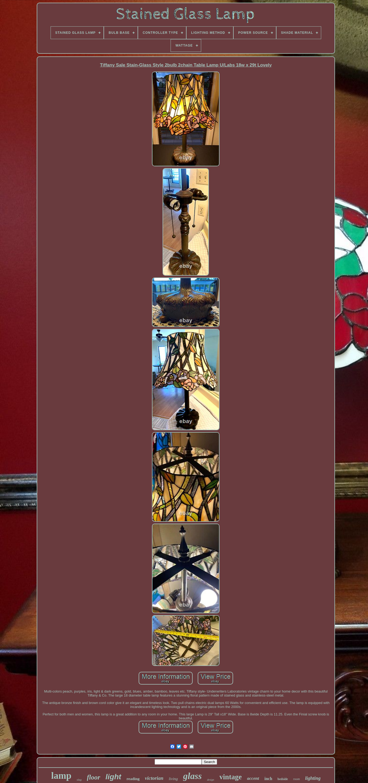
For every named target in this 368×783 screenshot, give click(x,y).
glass (192, 776)
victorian (154, 778)
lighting (313, 778)
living (173, 779)
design (210, 779)
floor (93, 777)
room (296, 779)
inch (268, 778)
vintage (230, 777)
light (113, 777)
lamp (61, 775)
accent (253, 778)
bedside (283, 779)
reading (133, 779)
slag (79, 779)
